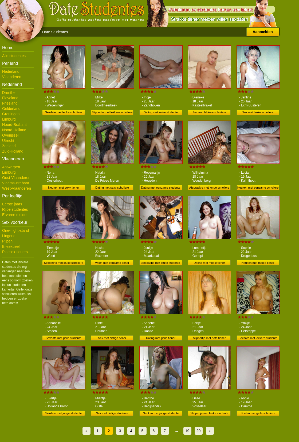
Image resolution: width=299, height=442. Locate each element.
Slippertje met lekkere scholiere (112, 112)
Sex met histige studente (112, 413)
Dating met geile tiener (160, 338)
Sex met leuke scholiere (258, 112)
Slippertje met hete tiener (209, 338)
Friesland (10, 103)
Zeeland (9, 146)
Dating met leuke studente (161, 112)
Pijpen (7, 241)
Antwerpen (11, 167)
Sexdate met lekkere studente (257, 338)
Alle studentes (14, 56)
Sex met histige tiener (112, 338)
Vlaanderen (11, 77)
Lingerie (8, 236)
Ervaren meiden (15, 215)
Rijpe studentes (15, 209)
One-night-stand (15, 230)
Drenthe (8, 92)
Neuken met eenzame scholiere (258, 187)
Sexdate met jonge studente (63, 413)
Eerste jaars (12, 204)
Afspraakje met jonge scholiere (209, 187)
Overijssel (10, 135)
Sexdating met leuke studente (160, 262)
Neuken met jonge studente (161, 413)
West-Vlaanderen (16, 188)
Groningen (10, 114)
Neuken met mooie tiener (258, 262)
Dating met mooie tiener (209, 262)
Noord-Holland (14, 130)
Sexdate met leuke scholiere (63, 112)
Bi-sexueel (10, 246)
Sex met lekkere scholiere (209, 112)
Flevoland (10, 98)
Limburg (9, 119)
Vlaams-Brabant (15, 183)
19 (187, 431)
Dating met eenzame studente (160, 187)
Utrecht (8, 140)
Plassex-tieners (15, 252)
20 (198, 431)
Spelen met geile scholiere (258, 413)
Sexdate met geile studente (63, 338)
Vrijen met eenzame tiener (112, 262)
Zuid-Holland (12, 151)
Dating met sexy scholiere (112, 187)
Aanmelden (263, 32)
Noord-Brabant (14, 124)
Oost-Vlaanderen (16, 178)
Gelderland (11, 108)
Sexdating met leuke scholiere (63, 262)
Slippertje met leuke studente (209, 413)
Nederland (10, 71)
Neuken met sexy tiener (63, 187)
